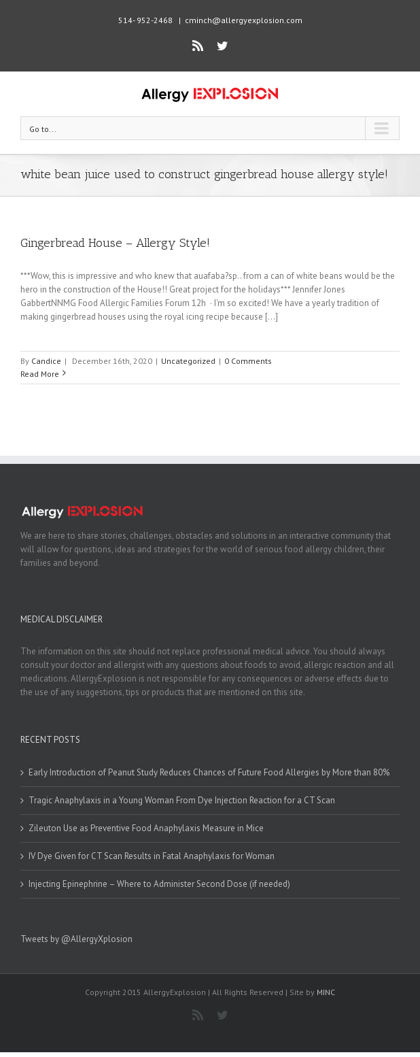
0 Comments (248, 361)
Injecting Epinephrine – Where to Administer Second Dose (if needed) (159, 884)
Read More (39, 374)
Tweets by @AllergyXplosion (76, 939)
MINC (326, 992)
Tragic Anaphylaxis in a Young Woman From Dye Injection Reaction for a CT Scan (182, 800)
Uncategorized (188, 361)
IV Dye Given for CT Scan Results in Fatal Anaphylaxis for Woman (152, 856)
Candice (46, 361)
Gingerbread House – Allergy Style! (115, 242)
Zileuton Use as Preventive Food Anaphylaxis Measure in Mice (146, 828)
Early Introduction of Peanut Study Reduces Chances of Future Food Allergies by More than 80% (209, 772)
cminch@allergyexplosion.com (243, 20)
